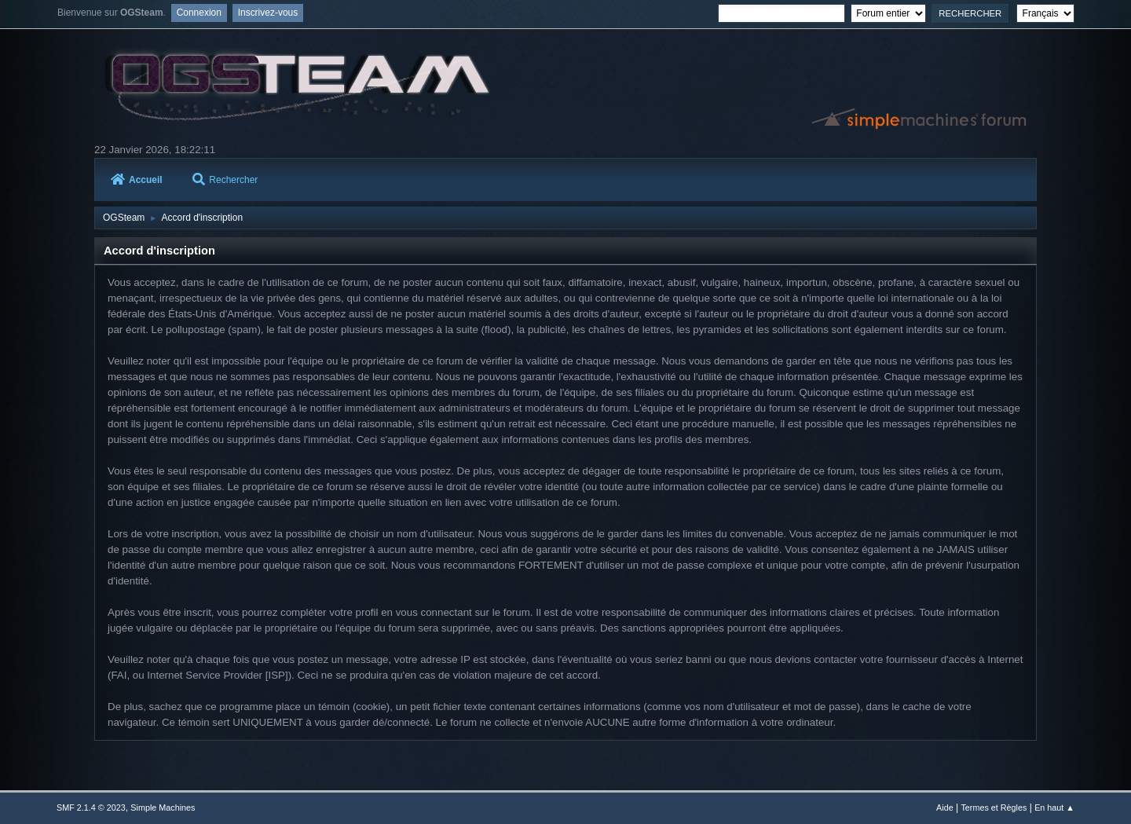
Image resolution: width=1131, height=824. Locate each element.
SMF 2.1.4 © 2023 (91, 807)
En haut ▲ (1054, 807)
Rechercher (225, 179)
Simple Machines (162, 807)
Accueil (137, 179)
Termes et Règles (994, 807)
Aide (944, 807)
